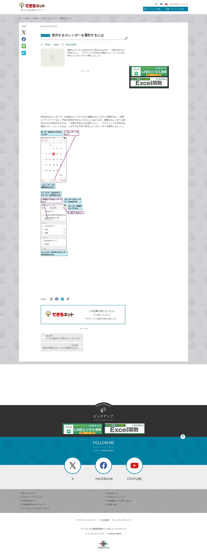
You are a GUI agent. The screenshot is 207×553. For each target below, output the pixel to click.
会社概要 (104, 510)
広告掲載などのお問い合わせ (118, 491)
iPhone (36, 18)
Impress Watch (114, 524)
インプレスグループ (121, 510)
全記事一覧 (110, 495)
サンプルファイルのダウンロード (35, 499)
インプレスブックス (95, 524)
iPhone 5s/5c (71, 44)
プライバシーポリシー (86, 510)
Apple (27, 18)
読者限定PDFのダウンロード (33, 495)
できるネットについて (179, 4)
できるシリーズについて (31, 487)
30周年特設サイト (28, 491)
